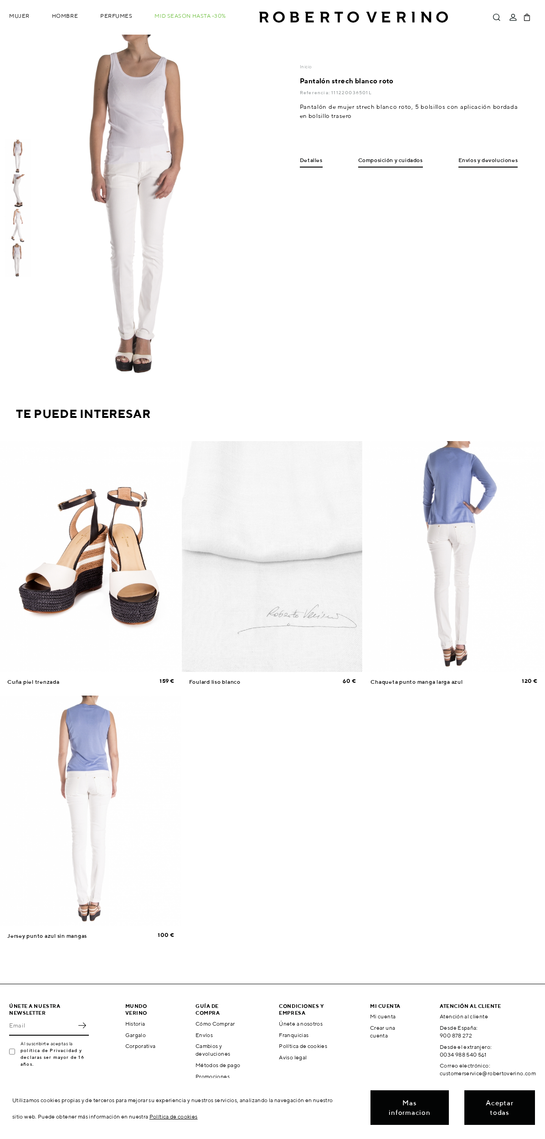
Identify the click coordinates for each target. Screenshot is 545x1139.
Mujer (19, 15)
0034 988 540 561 (463, 1054)
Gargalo (135, 1035)
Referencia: (315, 92)
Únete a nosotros (301, 1023)
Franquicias (293, 1035)
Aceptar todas (499, 1107)
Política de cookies (303, 1045)
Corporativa (140, 1045)
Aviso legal (293, 1057)
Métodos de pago (217, 1065)
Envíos (204, 1035)
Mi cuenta (383, 1016)
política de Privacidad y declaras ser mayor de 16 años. (52, 1057)
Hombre (65, 15)
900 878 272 (456, 1035)
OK (82, 1026)
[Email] (42, 1026)
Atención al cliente (464, 1016)
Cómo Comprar (215, 1023)
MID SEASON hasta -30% (190, 15)
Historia (135, 1023)
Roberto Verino (353, 17)
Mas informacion (409, 1107)
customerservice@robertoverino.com (488, 1073)
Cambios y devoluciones (212, 1049)
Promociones (212, 1076)
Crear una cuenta (382, 1031)
